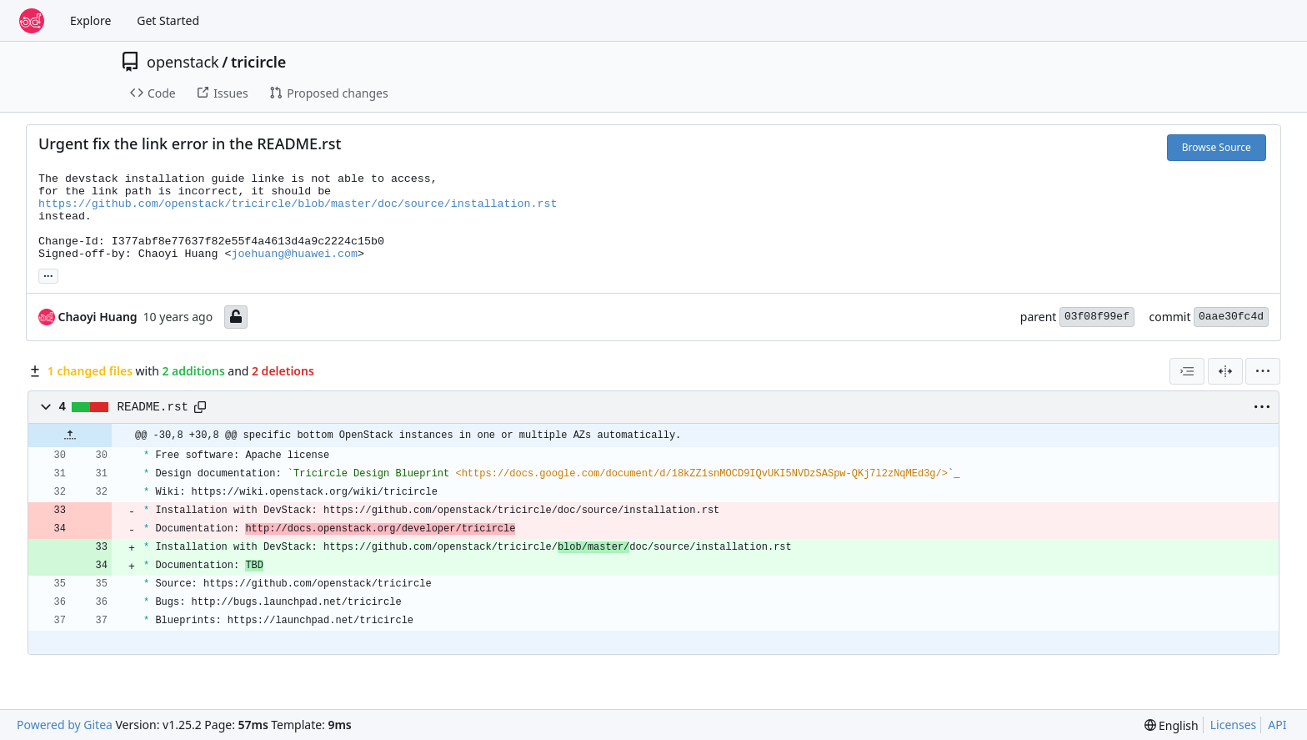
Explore (90, 20)
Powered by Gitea (65, 724)
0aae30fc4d (1231, 316)
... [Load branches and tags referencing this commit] (48, 274)
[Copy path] (200, 407)
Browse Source (1216, 147)
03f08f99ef (1096, 316)
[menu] (1262, 371)
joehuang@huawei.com (294, 254)
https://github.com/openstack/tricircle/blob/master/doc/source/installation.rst (297, 204)
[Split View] (1225, 371)
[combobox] (1186, 371)
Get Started (168, 20)
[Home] (31, 21)
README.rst (153, 407)
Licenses (1233, 724)
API (1277, 724)
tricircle (258, 61)
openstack (183, 61)
